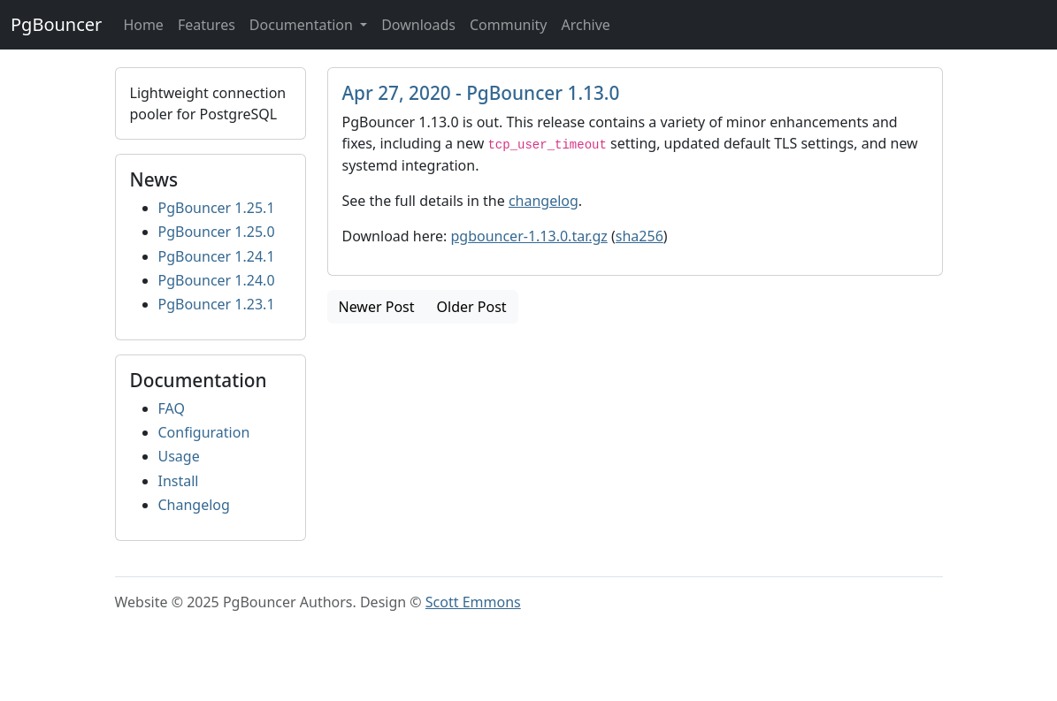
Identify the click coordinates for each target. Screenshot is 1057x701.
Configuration (204, 432)
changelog (543, 200)
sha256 (639, 236)
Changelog (194, 504)
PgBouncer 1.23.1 (216, 304)
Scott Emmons (473, 602)
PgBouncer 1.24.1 (216, 256)
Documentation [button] (302, 24)
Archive (585, 24)
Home (143, 24)
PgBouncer (56, 24)
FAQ (171, 408)
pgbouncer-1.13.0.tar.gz (528, 236)
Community (509, 24)
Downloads (418, 24)
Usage (179, 456)
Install (178, 481)
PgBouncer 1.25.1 (216, 207)
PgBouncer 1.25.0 (216, 231)
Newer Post (377, 306)
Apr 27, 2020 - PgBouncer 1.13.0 (481, 92)
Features (206, 24)
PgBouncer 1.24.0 (216, 280)
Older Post (472, 306)
